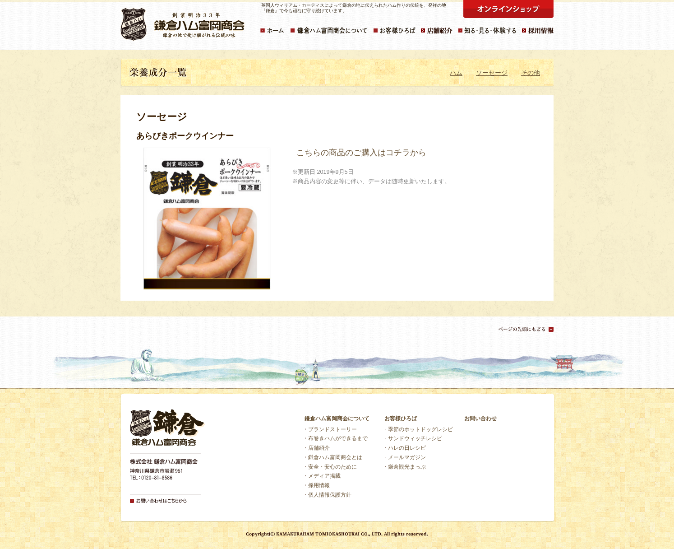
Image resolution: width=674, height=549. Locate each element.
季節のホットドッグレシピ (420, 429)
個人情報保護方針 (329, 495)
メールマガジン (407, 457)
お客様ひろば (400, 418)
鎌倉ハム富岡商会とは (335, 457)
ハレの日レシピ (407, 448)
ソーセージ (492, 72)
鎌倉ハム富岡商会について (337, 418)
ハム (456, 72)
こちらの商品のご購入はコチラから (361, 152)
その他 (530, 72)
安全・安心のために (332, 467)
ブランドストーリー (332, 429)
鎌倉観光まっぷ (407, 467)
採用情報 (319, 485)
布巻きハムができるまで (338, 438)
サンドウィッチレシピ (415, 438)
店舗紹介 (319, 448)
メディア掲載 (324, 476)
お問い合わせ (480, 418)
